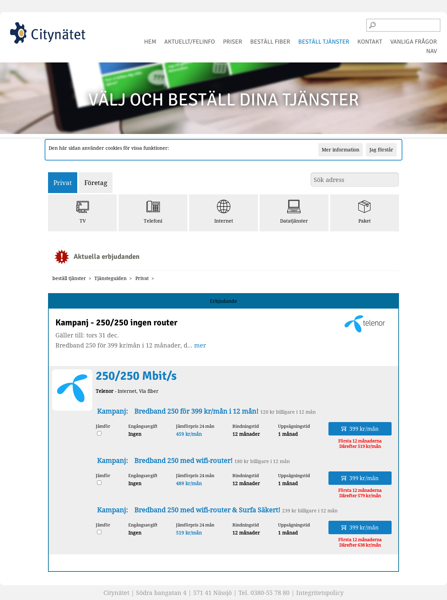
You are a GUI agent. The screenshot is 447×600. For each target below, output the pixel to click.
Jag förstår (381, 149)
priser (232, 41)
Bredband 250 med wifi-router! (183, 460)
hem (150, 41)
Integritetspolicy (320, 593)
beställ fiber (270, 41)
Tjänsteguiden (110, 278)
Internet (223, 212)
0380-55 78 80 (270, 593)
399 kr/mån (359, 428)
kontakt (369, 41)
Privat (62, 182)
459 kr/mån (189, 434)
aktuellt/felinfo (189, 41)
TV (82, 212)
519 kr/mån (189, 532)
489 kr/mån (189, 483)
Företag (95, 182)
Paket (364, 212)
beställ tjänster (323, 41)
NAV (431, 51)
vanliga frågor (413, 41)
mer (200, 345)
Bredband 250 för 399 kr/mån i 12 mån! (196, 411)
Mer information (340, 149)
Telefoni (153, 212)
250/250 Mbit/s (136, 375)
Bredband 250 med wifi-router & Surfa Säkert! (207, 509)
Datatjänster (294, 212)
